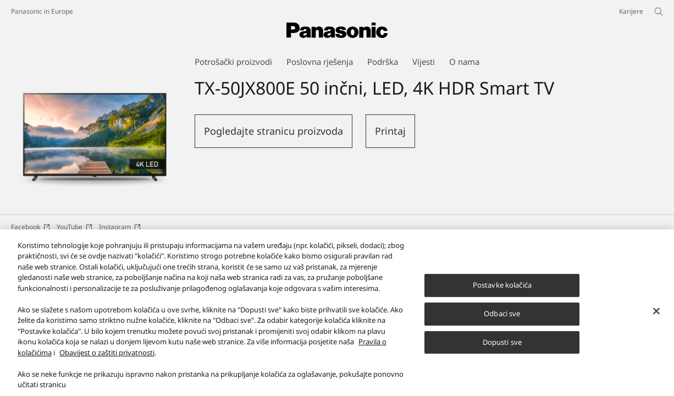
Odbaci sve (502, 323)
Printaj (390, 131)
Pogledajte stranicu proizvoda (273, 131)
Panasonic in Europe (42, 11)
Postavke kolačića (502, 294)
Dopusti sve (502, 351)
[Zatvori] (656, 321)
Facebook (30, 227)
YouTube (74, 227)
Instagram (120, 227)
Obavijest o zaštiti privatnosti (106, 362)
